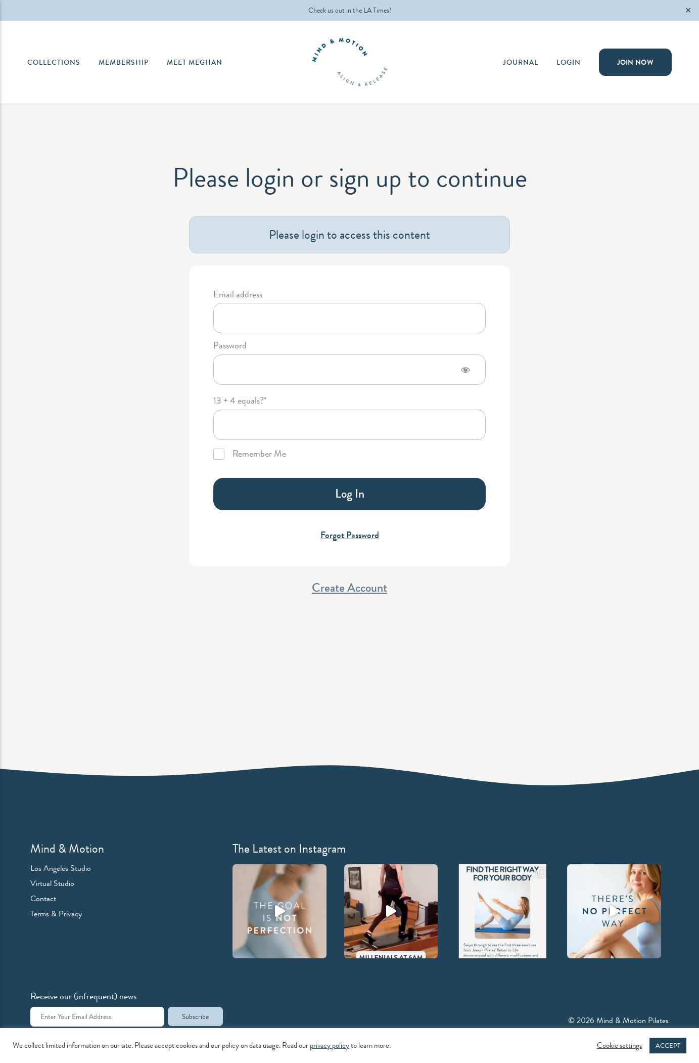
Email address (237, 295)
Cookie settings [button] (619, 1045)
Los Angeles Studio (60, 868)
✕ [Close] (688, 10)
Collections (53, 62)
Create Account (349, 587)
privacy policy (329, 1045)
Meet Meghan (194, 62)
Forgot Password (349, 535)
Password (230, 346)
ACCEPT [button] (668, 1045)
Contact (43, 898)
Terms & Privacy (56, 913)
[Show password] (465, 370)
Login (568, 62)
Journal (520, 62)
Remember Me (249, 454)
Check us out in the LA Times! (349, 10)
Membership (124, 62)
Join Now (635, 62)
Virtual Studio (52, 883)
